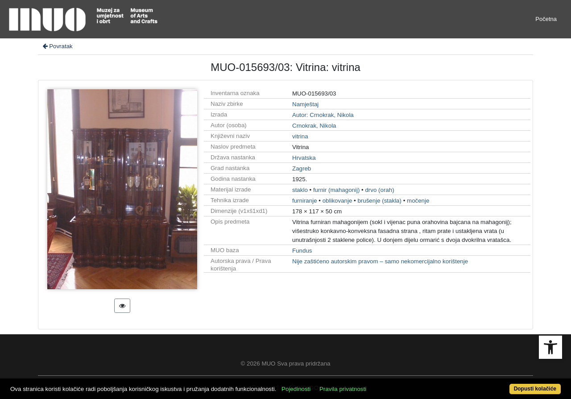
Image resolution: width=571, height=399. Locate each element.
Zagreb (301, 168)
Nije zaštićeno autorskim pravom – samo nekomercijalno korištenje (380, 261)
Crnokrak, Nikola (314, 125)
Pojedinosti (295, 389)
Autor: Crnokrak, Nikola (323, 115)
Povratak (57, 46)
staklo (300, 190)
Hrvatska (304, 157)
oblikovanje (337, 200)
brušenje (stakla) (379, 200)
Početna (546, 19)
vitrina (300, 136)
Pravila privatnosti (342, 389)
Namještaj (305, 104)
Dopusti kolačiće (535, 389)
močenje (418, 200)
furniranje (304, 200)
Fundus (302, 250)
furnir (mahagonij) (336, 190)
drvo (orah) (379, 190)
